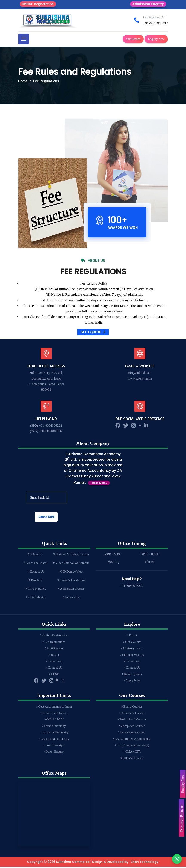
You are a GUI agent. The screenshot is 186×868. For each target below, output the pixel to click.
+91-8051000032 (155, 23)
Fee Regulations (54, 643)
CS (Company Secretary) (132, 746)
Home (22, 81)
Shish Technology (144, 863)
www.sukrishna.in (139, 378)
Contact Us (35, 572)
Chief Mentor (35, 598)
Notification (54, 649)
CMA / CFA (132, 753)
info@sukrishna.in (139, 373)
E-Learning (70, 598)
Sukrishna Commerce (73, 863)
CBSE (54, 675)
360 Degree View (71, 572)
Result (54, 656)
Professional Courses (131, 721)
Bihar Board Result (54, 714)
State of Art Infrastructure (71, 554)
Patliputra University (54, 733)
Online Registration (54, 637)
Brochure (35, 581)
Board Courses (132, 708)
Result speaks (132, 675)
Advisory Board (132, 649)
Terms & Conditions (71, 581)
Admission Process (71, 589)
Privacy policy (35, 589)
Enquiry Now (156, 39)
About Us (35, 554)
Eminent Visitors (132, 656)
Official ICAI (54, 721)
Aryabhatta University (54, 740)
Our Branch (133, 39)
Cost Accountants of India (54, 708)
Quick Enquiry (54, 753)
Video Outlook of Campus (71, 563)
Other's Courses (132, 759)
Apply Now (131, 682)
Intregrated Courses (132, 733)
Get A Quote (93, 332)
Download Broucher (181, 818)
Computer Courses (132, 727)
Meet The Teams (35, 563)
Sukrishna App (54, 746)
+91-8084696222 (50, 425)
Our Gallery (132, 643)
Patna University (54, 727)
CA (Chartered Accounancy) (132, 740)
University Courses (132, 714)
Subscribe (46, 517)
